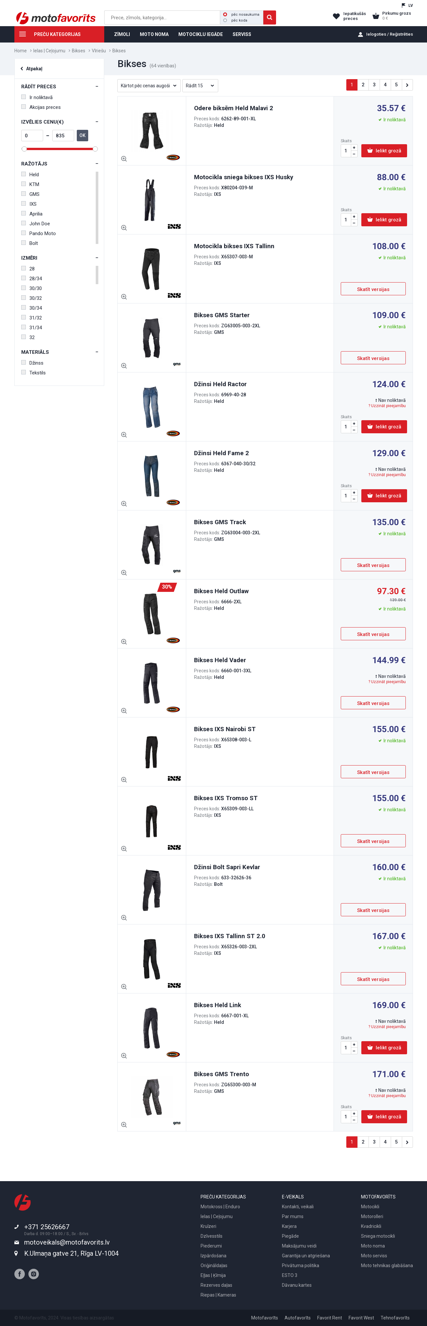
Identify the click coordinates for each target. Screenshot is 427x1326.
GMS (30, 194)
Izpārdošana (213, 1255)
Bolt (29, 243)
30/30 (31, 288)
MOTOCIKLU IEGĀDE (200, 34)
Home (20, 50)
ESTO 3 (289, 1275)
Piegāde (290, 1236)
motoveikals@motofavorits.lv (67, 1242)
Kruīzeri (208, 1226)
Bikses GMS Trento (221, 1074)
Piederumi (211, 1246)
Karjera (289, 1226)
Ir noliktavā (37, 97)
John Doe (35, 224)
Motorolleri (372, 1216)
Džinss (32, 363)
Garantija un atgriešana (306, 1255)
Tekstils (33, 373)
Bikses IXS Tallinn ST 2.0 (229, 936)
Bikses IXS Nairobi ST (225, 729)
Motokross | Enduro (220, 1206)
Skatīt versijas (373, 289)
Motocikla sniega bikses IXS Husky (243, 177)
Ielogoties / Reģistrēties (389, 34)
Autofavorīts (298, 1317)
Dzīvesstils (211, 1236)
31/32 (31, 318)
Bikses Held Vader (220, 660)
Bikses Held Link (217, 1005)
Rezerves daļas (216, 1285)
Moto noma (373, 1246)
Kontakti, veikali (298, 1206)
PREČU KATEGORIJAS (47, 35)
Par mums (293, 1216)
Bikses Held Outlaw (221, 591)
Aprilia (31, 214)
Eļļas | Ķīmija (213, 1275)
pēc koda (235, 20)
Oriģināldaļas (214, 1265)
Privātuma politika (300, 1265)
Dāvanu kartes (297, 1285)
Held (30, 175)
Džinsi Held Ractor (220, 384)
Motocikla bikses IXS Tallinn (234, 246)
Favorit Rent (329, 1317)
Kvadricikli (371, 1226)
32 (28, 337)
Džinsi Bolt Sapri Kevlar (227, 867)
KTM (30, 184)
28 (28, 269)
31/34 (31, 328)
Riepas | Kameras (218, 1295)
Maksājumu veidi (299, 1246)
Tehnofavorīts (395, 1317)
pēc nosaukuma (241, 14)
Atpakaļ (34, 68)
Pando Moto (38, 233)
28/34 (31, 279)
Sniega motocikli (378, 1236)
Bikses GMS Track (220, 522)
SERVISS (242, 34)
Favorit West (361, 1317)
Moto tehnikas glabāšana (387, 1265)
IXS (29, 204)
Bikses (78, 50)
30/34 (31, 308)
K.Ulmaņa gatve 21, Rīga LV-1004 (71, 1253)
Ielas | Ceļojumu (49, 50)
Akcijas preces (41, 107)
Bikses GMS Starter (222, 315)
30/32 (31, 298)
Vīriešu (99, 50)
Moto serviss (374, 1255)
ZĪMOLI (122, 34)
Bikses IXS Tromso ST (226, 798)
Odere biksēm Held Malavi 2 (233, 108)
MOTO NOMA (154, 34)
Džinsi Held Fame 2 (221, 453)
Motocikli (370, 1206)
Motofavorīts (264, 1317)
